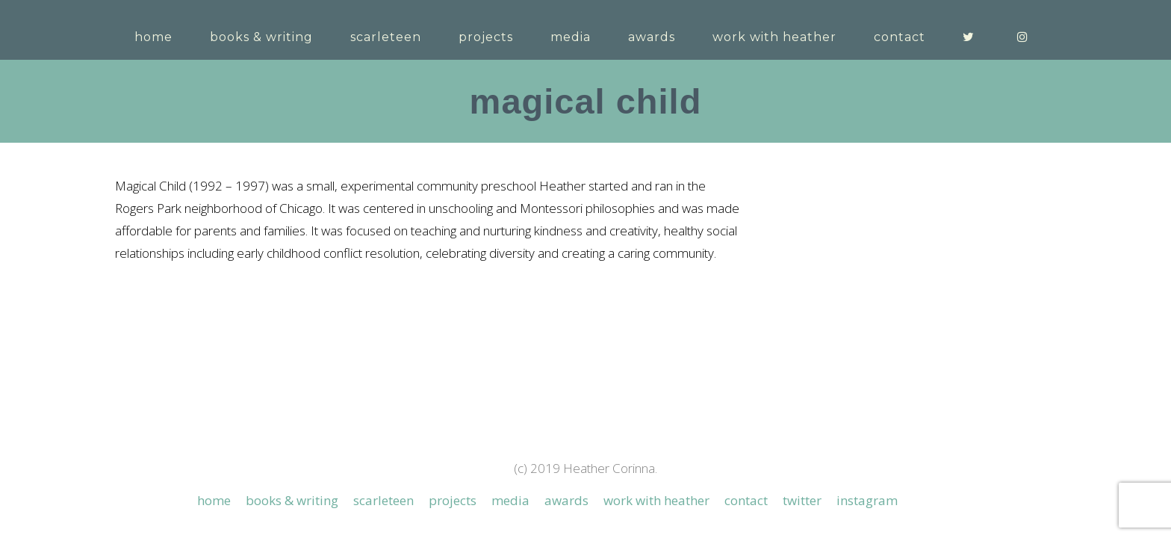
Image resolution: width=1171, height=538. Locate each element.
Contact (746, 420)
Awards (566, 420)
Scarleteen (383, 420)
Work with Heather (656, 420)
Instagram (867, 420)
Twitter (802, 420)
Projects (452, 420)
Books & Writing (292, 420)
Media (510, 420)
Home (214, 420)
